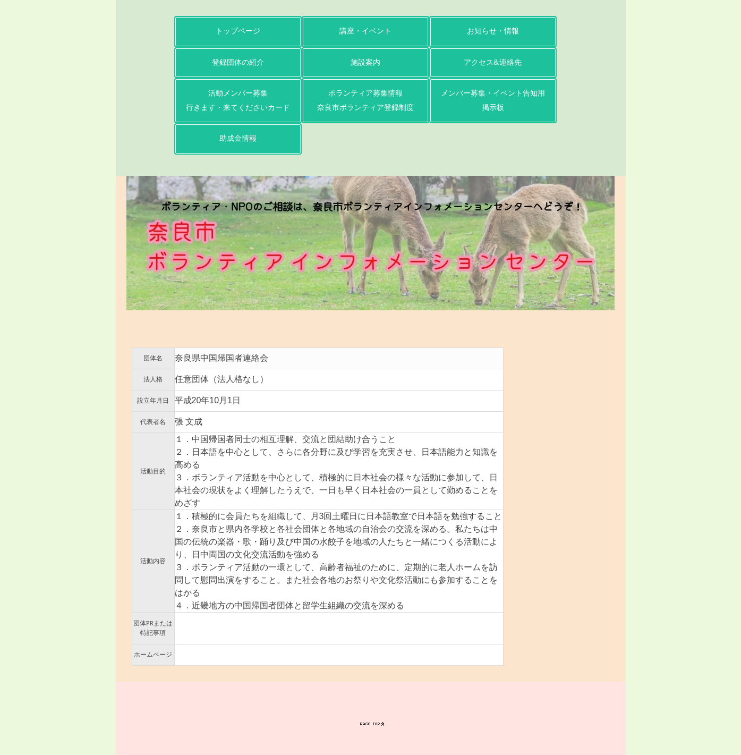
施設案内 (365, 62)
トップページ (238, 31)
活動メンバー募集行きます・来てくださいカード (238, 100)
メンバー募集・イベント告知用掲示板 (493, 100)
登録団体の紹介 (238, 62)
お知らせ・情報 (493, 31)
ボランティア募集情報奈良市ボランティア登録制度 (365, 100)
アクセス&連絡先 (493, 62)
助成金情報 (238, 138)
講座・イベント (365, 31)
